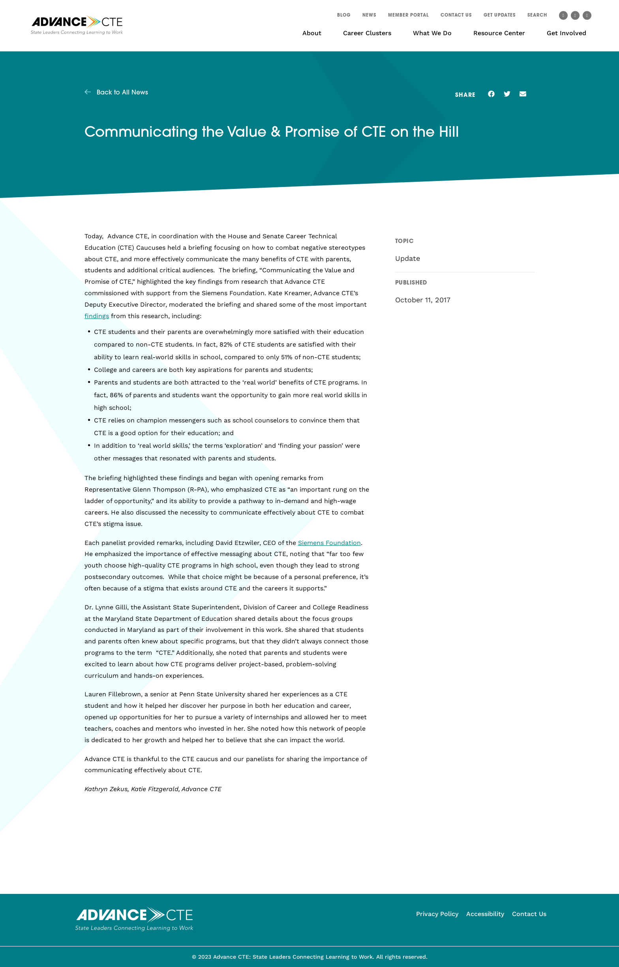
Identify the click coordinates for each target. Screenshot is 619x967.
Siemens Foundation (329, 543)
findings (96, 316)
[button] (537, 16)
